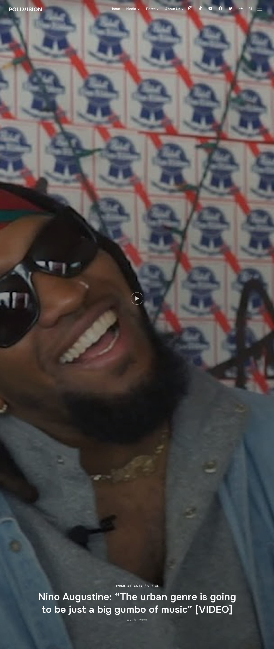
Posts (150, 9)
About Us (172, 9)
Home (115, 9)
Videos (153, 586)
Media (131, 9)
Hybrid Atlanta (129, 586)
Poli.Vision (25, 9)
